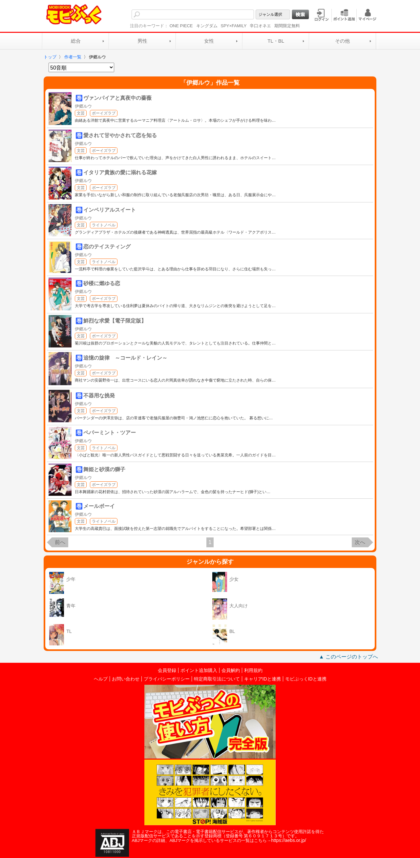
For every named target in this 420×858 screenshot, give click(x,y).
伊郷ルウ (83, 106)
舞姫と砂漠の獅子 (104, 469)
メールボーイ (99, 506)
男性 (142, 41)
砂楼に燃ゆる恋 (101, 283)
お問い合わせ (125, 678)
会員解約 (230, 670)
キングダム (207, 26)
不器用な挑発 (99, 395)
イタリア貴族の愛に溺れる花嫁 (120, 172)
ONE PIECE (181, 26)
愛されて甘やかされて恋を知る (120, 135)
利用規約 (253, 670)
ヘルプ (101, 678)
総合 (76, 41)
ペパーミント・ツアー (109, 432)
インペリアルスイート (109, 210)
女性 (209, 41)
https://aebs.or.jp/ (288, 840)
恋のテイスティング (107, 246)
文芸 (81, 113)
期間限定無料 (287, 26)
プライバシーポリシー (167, 678)
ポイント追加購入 (198, 670)
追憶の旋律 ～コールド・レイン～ (125, 358)
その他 (342, 41)
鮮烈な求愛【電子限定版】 (114, 321)
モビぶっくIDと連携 (305, 678)
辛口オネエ (260, 26)
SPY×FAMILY (234, 26)
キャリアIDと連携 (262, 678)
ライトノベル (104, 225)
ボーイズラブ (104, 113)
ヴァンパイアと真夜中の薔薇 (117, 98)
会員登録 (167, 670)
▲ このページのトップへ (348, 656)
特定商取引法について (217, 678)
